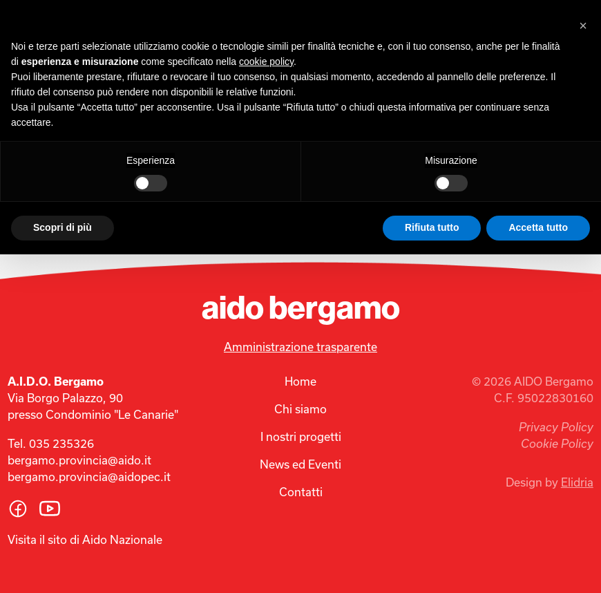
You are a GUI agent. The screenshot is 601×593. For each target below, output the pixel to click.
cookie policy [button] (266, 61)
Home (300, 381)
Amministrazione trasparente (300, 346)
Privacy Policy (556, 427)
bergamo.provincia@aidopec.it (89, 476)
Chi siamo (300, 408)
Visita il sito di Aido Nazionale (85, 539)
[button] (583, 22)
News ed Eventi (300, 464)
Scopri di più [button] (62, 227)
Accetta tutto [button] (538, 227)
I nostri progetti (300, 436)
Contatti (301, 491)
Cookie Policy (557, 443)
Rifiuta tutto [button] (432, 227)
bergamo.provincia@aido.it (79, 460)
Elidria (577, 482)
